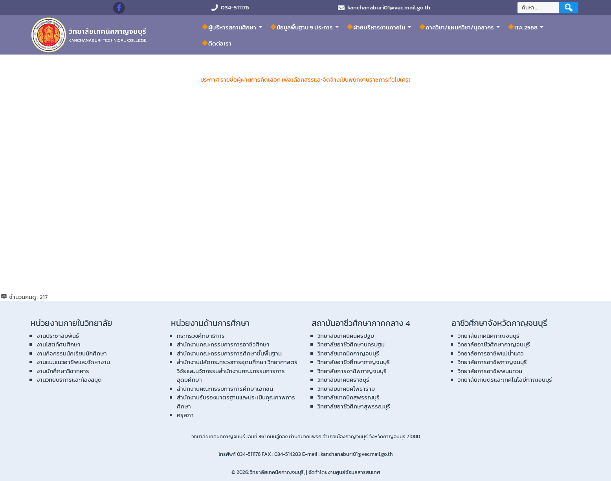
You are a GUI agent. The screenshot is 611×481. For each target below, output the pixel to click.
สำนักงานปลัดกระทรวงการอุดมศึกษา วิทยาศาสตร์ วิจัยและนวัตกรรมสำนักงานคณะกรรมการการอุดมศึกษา (237, 370)
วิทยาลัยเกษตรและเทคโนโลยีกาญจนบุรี (505, 379)
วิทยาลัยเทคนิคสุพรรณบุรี (348, 397)
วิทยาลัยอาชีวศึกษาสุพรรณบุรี (353, 406)
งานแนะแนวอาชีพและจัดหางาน (73, 361)
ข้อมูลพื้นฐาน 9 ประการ (301, 26)
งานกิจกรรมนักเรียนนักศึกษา (72, 353)
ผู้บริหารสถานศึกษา (229, 26)
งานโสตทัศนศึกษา (59, 344)
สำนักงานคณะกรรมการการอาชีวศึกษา (223, 344)
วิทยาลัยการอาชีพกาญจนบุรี (352, 370)
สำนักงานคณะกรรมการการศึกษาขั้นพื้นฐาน (229, 353)
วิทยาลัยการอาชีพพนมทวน (490, 370)
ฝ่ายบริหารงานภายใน (376, 26)
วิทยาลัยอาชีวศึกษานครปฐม (351, 344)
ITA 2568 (523, 26)
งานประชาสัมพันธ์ (58, 335)
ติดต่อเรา (216, 43)
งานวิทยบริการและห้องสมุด (69, 379)
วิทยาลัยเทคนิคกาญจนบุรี (348, 353)
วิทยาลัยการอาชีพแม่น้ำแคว (490, 353)
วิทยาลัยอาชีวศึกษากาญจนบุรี (353, 361)
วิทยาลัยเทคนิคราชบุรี (343, 379)
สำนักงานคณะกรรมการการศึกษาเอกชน (225, 388)
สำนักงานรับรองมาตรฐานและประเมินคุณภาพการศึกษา (236, 402)
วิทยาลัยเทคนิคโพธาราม (346, 388)
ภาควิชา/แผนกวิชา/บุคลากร (456, 26)
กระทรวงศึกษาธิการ (201, 335)
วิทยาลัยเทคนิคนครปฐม (345, 335)
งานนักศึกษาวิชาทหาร (63, 370)
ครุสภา (185, 414)
